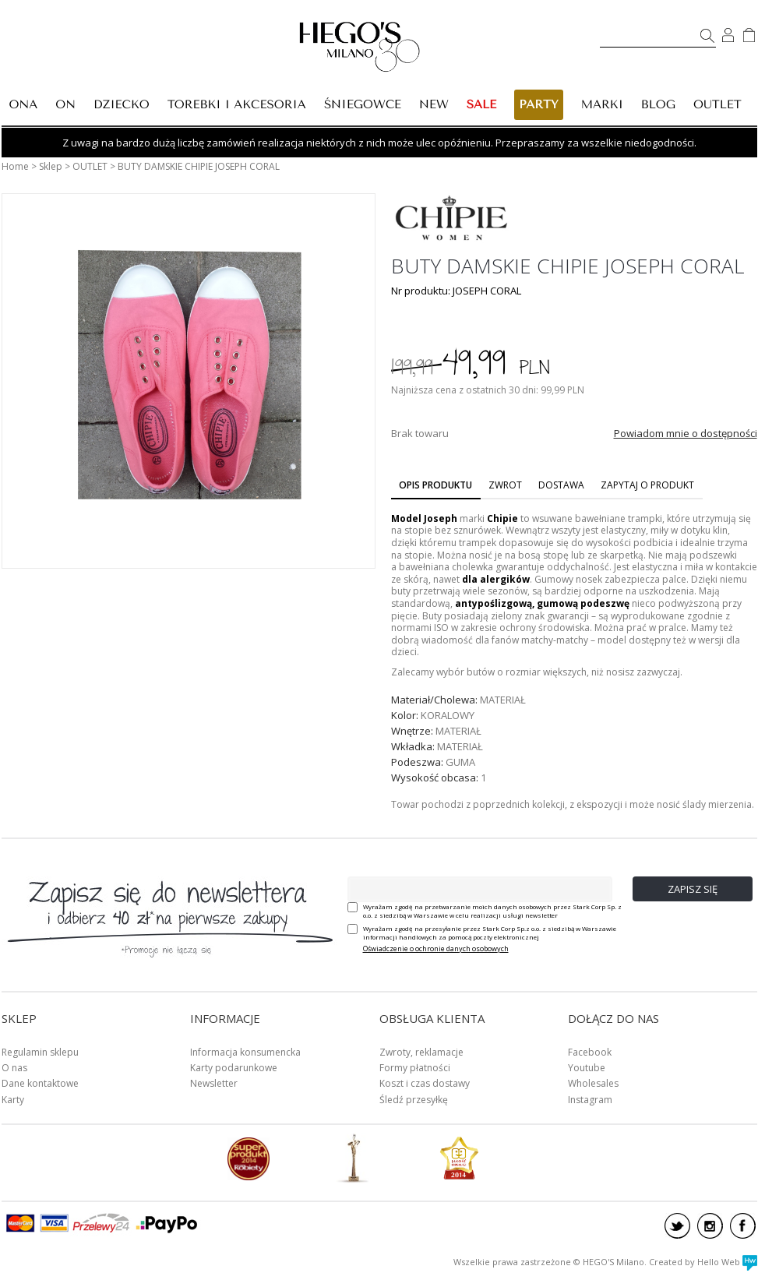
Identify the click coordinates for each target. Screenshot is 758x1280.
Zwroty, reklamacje (421, 1052)
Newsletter (214, 1083)
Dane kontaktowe (40, 1083)
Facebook (590, 1052)
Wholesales (593, 1083)
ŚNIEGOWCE (362, 104)
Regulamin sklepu (40, 1052)
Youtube (586, 1067)
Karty (13, 1099)
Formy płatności (414, 1067)
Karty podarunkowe (233, 1067)
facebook (743, 1226)
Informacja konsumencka (245, 1052)
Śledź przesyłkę (413, 1099)
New (434, 104)
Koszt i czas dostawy (424, 1083)
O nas (14, 1067)
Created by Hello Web (703, 1262)
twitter (677, 1226)
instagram (710, 1226)
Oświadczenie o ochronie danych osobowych (436, 948)
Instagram (590, 1099)
